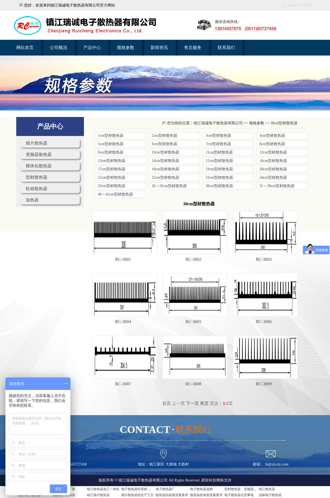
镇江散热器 (267, 489)
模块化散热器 (39, 166)
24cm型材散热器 (273, 177)
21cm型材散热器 (111, 177)
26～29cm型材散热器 (169, 186)
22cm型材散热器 (165, 177)
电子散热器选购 (201, 489)
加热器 (32, 200)
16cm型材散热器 (273, 161)
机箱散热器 (36, 188)
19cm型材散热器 (219, 169)
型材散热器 (36, 177)
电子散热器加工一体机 (103, 489)
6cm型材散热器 (164, 144)
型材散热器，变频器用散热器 (245, 489)
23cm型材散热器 (219, 177)
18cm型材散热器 (165, 169)
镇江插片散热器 (98, 495)
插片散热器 (36, 143)
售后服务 (192, 47)
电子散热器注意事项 (239, 495)
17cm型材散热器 (111, 169)
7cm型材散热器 (218, 144)
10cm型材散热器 (165, 152)
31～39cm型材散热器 (277, 186)
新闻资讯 (159, 47)
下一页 (192, 403)
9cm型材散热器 (110, 152)
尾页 (204, 403)
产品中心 (92, 47)
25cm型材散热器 (111, 186)
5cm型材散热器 (110, 144)
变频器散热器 (39, 154)
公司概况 (58, 47)
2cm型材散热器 (164, 136)
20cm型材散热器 (273, 169)
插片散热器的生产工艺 (137, 495)
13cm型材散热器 (111, 161)
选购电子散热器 (270, 495)
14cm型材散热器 (165, 161)
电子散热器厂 (165, 489)
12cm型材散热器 (273, 152)
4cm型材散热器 (272, 136)
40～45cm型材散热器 (115, 194)
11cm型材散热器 (219, 152)
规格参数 (125, 47)
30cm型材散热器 (219, 186)
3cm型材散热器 (218, 136)
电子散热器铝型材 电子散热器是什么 (147, 489)
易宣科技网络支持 (216, 480)
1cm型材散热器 (110, 136)
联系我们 (226, 47)
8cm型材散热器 (272, 144)
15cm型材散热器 (219, 161)
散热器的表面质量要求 (172, 495)
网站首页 (25, 47)
